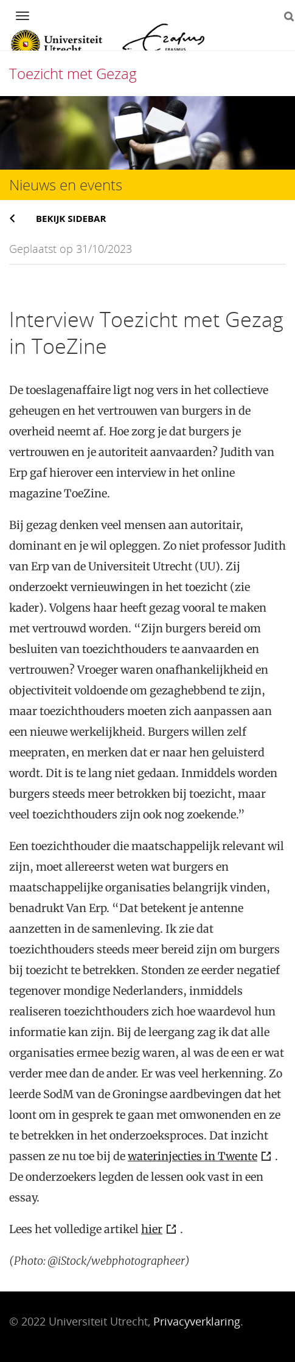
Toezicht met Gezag (73, 73)
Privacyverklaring (196, 1321)
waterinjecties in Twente (192, 1156)
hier (151, 1229)
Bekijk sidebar (71, 218)
